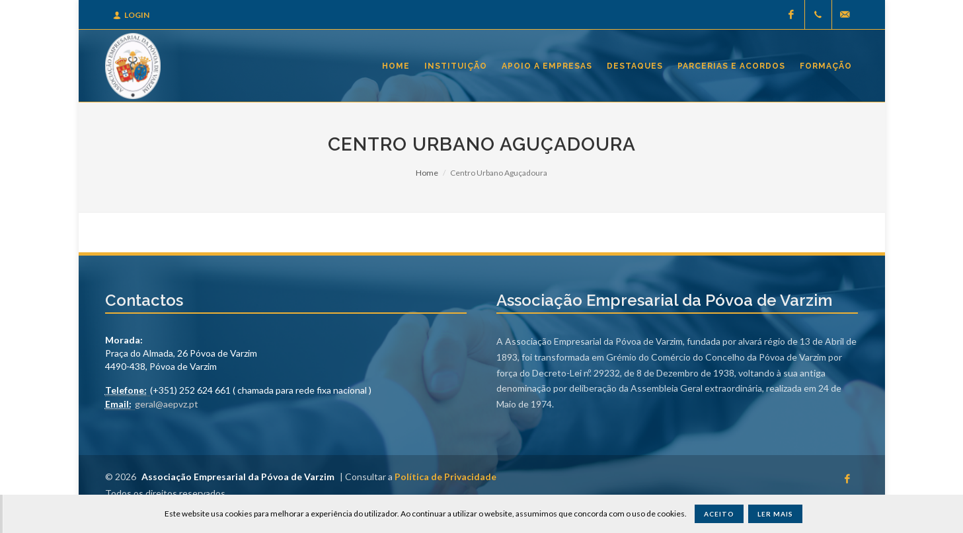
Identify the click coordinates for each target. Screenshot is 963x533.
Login (131, 15)
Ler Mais (775, 514)
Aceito (719, 514)
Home (427, 173)
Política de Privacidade (445, 476)
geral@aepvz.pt (166, 403)
